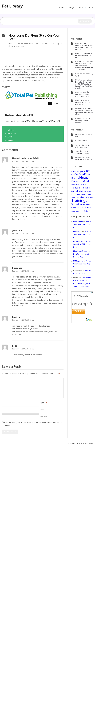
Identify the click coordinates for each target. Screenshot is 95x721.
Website (43, 416)
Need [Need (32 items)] (89, 191)
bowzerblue (78, 221)
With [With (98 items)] (82, 207)
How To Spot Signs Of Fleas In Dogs (82, 224)
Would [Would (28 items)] (78, 211)
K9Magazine (78, 261)
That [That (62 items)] (77, 197)
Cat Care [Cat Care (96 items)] (79, 174)
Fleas (15, 87)
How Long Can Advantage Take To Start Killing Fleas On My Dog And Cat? (84, 46)
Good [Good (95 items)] (86, 181)
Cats (81, 7)
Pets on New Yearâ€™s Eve (83, 135)
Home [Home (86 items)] (84, 184)
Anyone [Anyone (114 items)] (81, 171)
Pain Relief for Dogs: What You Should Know (83, 158)
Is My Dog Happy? (81, 140)
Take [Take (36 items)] (73, 197)
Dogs (71, 7)
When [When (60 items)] (87, 204)
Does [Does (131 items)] (87, 174)
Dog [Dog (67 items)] (73, 178)
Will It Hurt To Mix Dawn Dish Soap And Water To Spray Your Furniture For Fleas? (84, 111)
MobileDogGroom (80, 251)
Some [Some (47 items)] (88, 194)
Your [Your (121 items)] (86, 211)
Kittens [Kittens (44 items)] (74, 191)
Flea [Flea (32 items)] (77, 178)
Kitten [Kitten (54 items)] (87, 188)
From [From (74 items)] (74, 181)
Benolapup (77, 231)
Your (40, 87)
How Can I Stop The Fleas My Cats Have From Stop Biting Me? (82, 94)
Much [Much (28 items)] (85, 191)
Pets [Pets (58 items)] (73, 194)
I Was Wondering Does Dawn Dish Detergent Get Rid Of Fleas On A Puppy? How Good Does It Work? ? (84, 84)
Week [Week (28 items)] (88, 201)
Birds (90, 7)
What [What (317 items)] (75, 204)
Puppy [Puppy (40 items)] (78, 194)
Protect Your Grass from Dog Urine (82, 264)
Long (24, 87)
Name (43, 403)
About (61, 7)
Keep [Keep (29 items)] (80, 188)
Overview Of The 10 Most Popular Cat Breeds (82, 120)
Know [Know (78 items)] (80, 190)
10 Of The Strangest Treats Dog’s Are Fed (82, 152)
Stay (32, 87)
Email (43, 409)
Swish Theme (87, 443)
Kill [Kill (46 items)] (84, 188)
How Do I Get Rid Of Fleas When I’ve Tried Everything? (82, 102)
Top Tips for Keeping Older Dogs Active (82, 146)
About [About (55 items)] (74, 171)
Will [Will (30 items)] (78, 208)
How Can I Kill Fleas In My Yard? (84, 75)
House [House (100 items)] (74, 187)
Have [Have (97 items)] (74, 184)
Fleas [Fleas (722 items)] (83, 177)
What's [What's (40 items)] (82, 204)
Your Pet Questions (25, 43)
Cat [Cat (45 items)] (72, 174)
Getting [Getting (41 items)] (80, 181)
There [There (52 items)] (82, 197)
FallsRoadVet (78, 241)
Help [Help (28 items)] (78, 185)
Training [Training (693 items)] (78, 200)
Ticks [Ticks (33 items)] (87, 197)
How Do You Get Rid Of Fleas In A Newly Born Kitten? (83, 55)
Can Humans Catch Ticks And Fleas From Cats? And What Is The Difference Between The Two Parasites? (84, 65)
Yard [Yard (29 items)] (82, 211)
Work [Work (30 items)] (73, 211)
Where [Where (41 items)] (74, 208)
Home (11, 43)
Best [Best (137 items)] (89, 171)
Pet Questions (42, 43)
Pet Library (12, 6)
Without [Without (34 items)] (88, 208)
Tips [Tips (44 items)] (91, 197)
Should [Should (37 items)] (83, 194)
